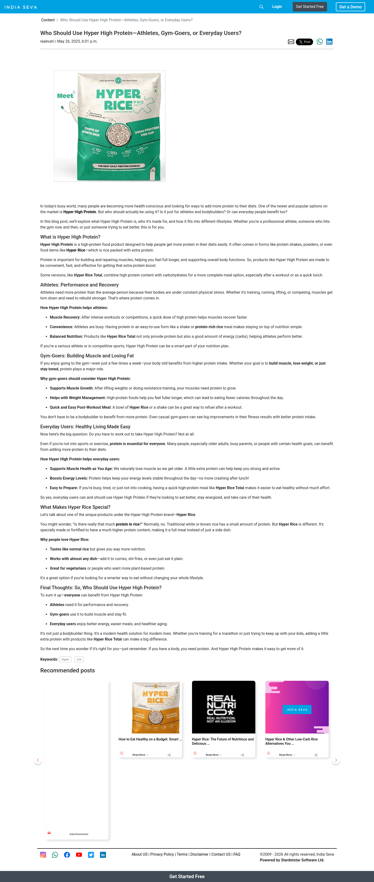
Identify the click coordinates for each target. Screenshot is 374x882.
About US (139, 854)
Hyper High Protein (79, 212)
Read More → (140, 754)
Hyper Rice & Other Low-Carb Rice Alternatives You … (291, 741)
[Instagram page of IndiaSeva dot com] (46, 858)
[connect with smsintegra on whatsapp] (58, 858)
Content (48, 20)
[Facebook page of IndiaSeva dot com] (70, 858)
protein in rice (128, 524)
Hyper (65, 659)
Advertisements (79, 834)
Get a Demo (350, 6)
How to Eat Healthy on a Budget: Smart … (150, 739)
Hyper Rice (75, 250)
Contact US (221, 854)
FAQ (236, 854)
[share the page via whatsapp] (320, 42)
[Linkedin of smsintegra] (106, 858)
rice (79, 659)
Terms (182, 854)
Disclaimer (199, 854)
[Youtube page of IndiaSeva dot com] (82, 858)
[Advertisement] (77, 753)
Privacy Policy (162, 854)
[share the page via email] (291, 41)
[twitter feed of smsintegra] (94, 858)
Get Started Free (310, 6)
